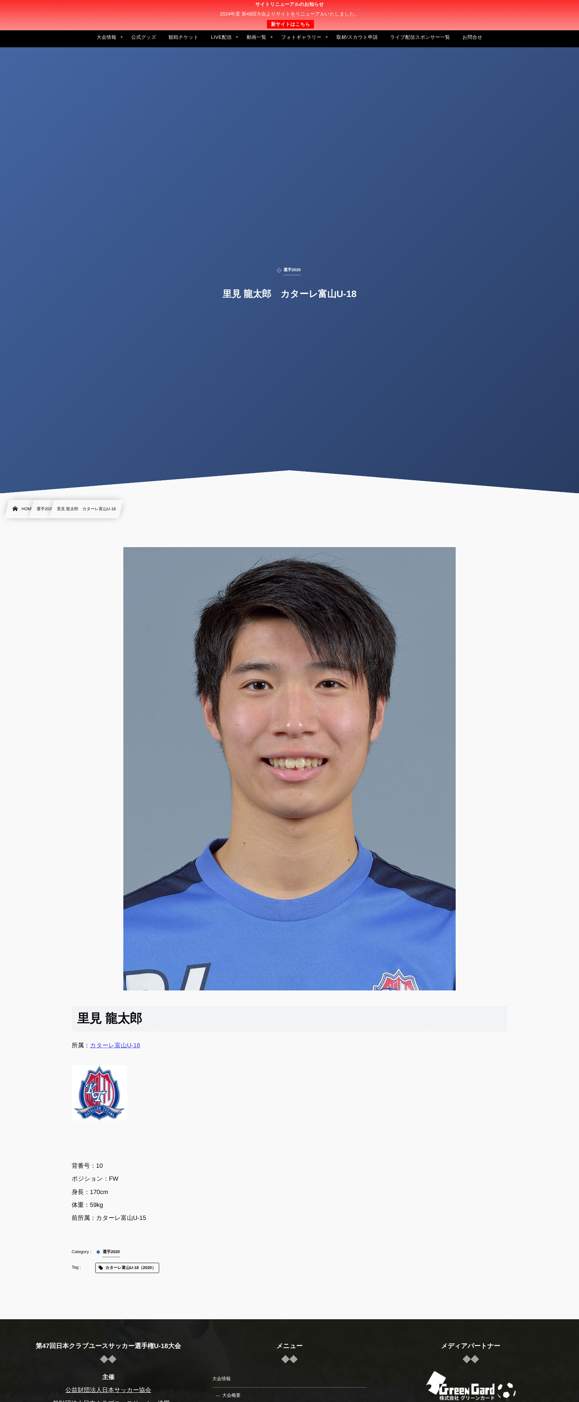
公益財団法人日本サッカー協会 (108, 1390)
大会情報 (221, 1378)
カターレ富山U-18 (115, 1045)
